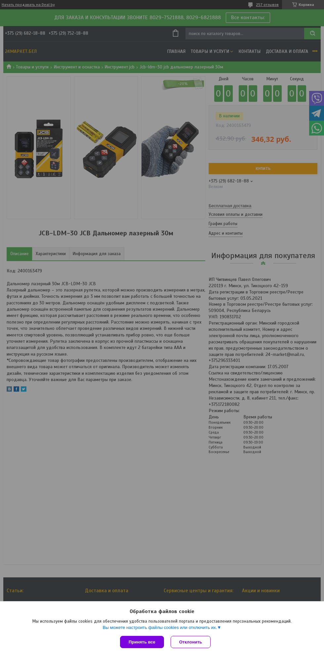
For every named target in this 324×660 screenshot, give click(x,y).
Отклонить (190, 642)
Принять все (142, 642)
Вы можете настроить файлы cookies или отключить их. (159, 627)
